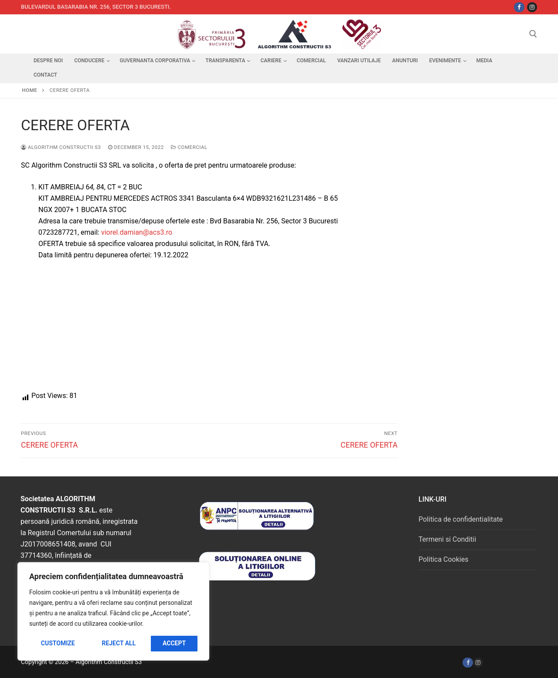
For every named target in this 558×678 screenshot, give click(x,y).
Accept (174, 643)
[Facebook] (468, 663)
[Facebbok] (519, 7)
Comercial (189, 147)
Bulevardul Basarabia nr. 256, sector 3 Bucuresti (95, 6)
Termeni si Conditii (447, 539)
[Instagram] (532, 7)
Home (29, 90)
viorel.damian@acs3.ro (136, 232)
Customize (58, 643)
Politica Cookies (443, 559)
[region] (113, 611)
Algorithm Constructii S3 (61, 147)
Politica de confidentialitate (460, 519)
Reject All (119, 643)
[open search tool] (533, 34)
